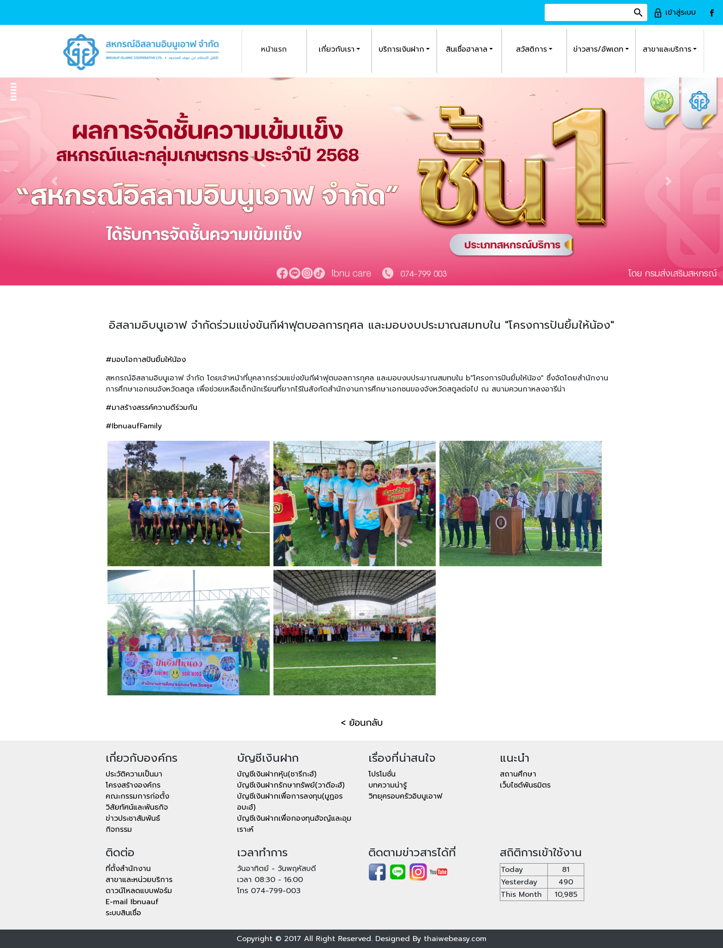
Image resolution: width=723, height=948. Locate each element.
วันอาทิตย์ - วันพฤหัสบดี (276, 868)
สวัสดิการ (531, 49)
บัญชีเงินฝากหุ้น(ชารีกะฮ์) (276, 774)
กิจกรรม (119, 829)
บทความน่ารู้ (387, 785)
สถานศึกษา (518, 774)
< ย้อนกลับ (362, 722)
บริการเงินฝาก (401, 49)
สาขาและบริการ (667, 49)
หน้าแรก (274, 49)
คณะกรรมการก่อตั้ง (137, 796)
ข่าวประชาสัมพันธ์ (133, 818)
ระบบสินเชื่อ (123, 912)
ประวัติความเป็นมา (134, 774)
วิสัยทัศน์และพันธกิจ (137, 807)
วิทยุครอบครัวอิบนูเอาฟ (405, 796)
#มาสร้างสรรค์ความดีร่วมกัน (151, 407)
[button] (54, 181)
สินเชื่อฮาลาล (466, 49)
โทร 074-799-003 (269, 890)
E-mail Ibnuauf (132, 901)
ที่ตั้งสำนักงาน (128, 868)
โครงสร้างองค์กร (133, 785)
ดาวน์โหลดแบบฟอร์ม (139, 890)
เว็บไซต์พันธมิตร (525, 785)
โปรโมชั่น (382, 774)
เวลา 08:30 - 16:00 (270, 879)
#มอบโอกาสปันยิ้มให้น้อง (146, 359)
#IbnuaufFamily (134, 426)
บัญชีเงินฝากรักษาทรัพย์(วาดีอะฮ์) (290, 785)
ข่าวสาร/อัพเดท (598, 49)
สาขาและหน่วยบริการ (139, 879)
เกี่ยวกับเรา (337, 49)
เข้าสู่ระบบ (674, 12)
